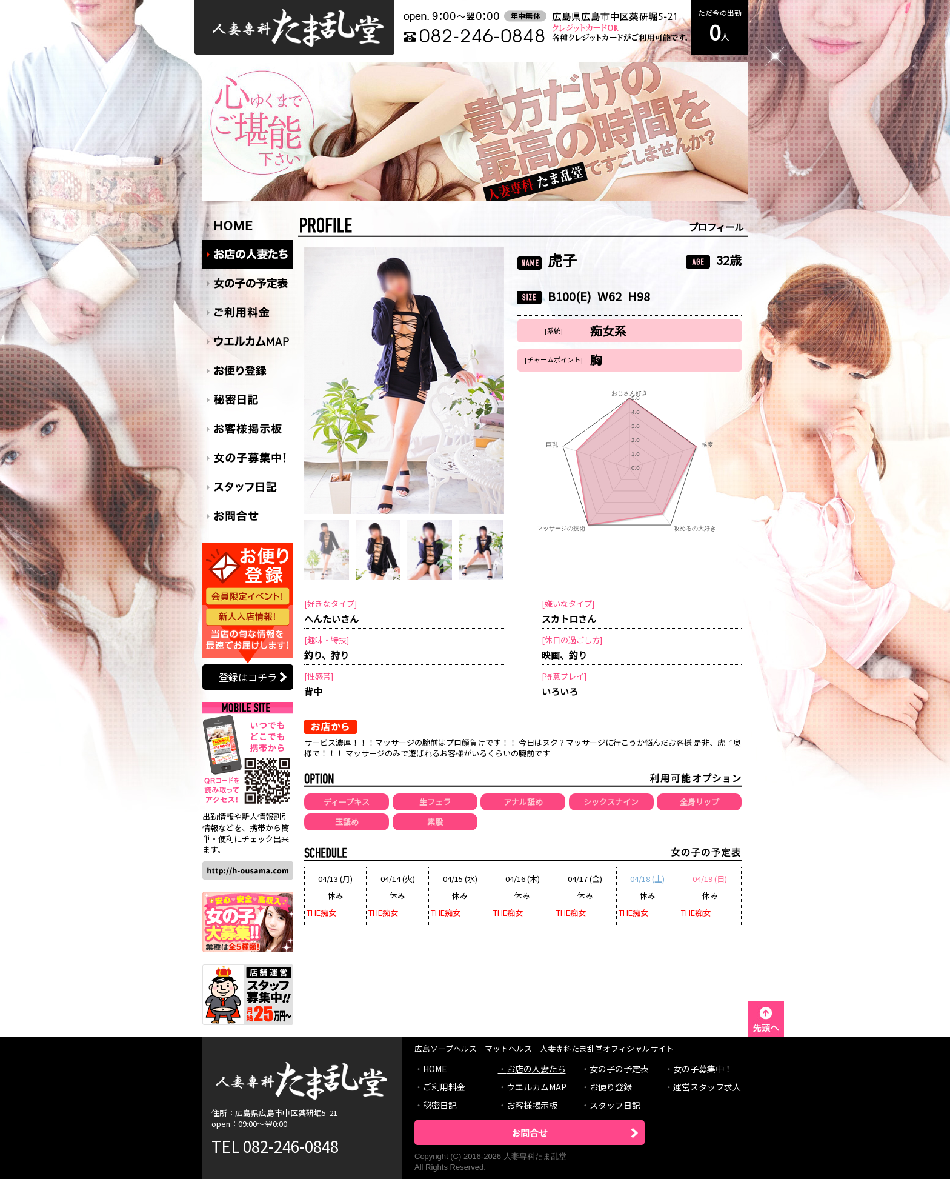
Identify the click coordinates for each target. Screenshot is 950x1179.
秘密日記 (440, 1105)
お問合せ (529, 1132)
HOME (435, 1069)
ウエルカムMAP (536, 1087)
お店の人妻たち (536, 1069)
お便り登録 (611, 1087)
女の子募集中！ (702, 1069)
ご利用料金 (444, 1087)
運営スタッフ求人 (707, 1087)
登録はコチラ (248, 677)
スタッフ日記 (615, 1105)
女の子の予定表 (619, 1069)
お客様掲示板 (532, 1105)
